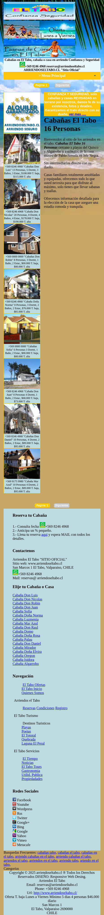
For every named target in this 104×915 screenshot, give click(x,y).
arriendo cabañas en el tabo (34, 856)
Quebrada (28, 739)
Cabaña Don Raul (25, 627)
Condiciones (45, 708)
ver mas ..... (77, 114)
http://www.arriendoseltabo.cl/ (55, 893)
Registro (61, 708)
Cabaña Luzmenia (26, 619)
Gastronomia (31, 771)
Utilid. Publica (32, 775)
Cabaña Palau (22, 639)
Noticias (27, 763)
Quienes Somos (33, 693)
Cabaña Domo (23, 631)
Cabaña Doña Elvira (27, 652)
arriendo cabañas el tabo (73, 856)
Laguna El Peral (33, 743)
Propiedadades (32, 779)
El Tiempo (30, 759)
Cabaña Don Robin (26, 603)
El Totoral (29, 735)
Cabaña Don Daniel (27, 643)
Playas (26, 727)
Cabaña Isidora (23, 660)
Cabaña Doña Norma (28, 615)
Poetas (26, 731)
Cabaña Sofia (22, 611)
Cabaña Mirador (24, 647)
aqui (44, 534)
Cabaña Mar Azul (25, 623)
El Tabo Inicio (32, 689)
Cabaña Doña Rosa (26, 635)
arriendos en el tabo (43, 860)
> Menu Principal (52, 75)
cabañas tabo (46, 852)
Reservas (29, 708)
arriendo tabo (68, 860)
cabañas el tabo (69, 852)
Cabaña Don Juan (25, 607)
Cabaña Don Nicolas (27, 599)
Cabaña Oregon (24, 656)
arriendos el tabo (16, 860)
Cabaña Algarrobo (26, 664)
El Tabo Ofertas (34, 685)
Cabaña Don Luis (25, 595)
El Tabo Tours (32, 767)
